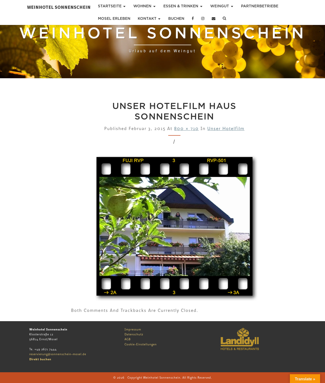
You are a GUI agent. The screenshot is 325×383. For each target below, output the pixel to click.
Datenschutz (134, 334)
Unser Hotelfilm (225, 128)
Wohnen (142, 6)
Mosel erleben (114, 18)
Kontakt (147, 18)
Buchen (176, 18)
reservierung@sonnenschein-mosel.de (57, 354)
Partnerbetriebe (259, 6)
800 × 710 (186, 128)
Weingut (219, 6)
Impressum (133, 329)
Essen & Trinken (180, 6)
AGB (128, 339)
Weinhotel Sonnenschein (59, 7)
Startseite (110, 6)
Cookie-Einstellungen (141, 344)
